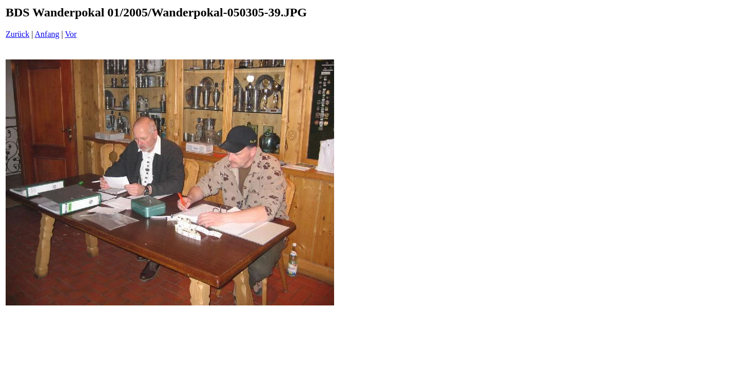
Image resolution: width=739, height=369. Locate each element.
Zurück (17, 34)
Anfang (47, 34)
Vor (70, 34)
